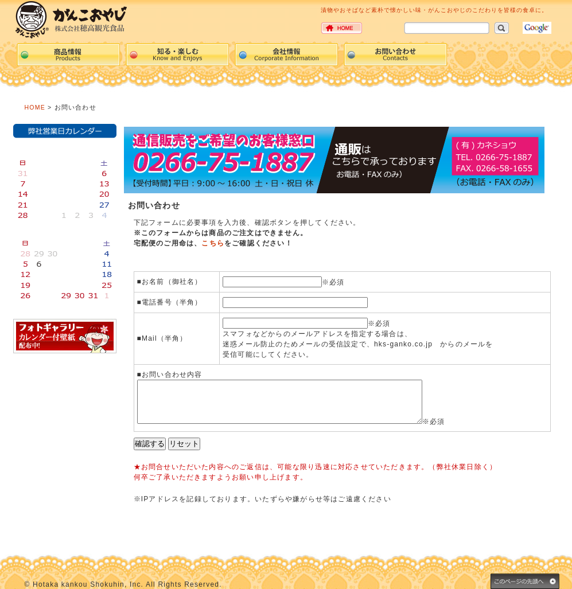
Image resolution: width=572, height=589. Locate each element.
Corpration (286, 54)
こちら (212, 243)
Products (68, 54)
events (177, 54)
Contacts (395, 54)
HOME (35, 107)
